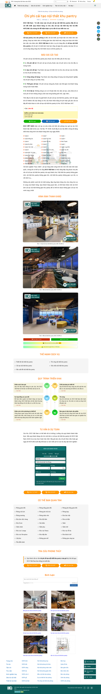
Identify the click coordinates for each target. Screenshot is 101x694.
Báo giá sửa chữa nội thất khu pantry (32, 610)
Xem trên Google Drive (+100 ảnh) (51, 346)
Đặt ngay (33, 121)
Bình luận (44, 19)
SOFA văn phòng (65, 681)
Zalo (98, 31)
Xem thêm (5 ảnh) (36, 339)
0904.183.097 (50, 33)
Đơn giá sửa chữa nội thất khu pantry (60, 610)
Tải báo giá (51, 121)
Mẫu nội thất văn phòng (50, 343)
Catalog (89, 666)
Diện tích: (43, 467)
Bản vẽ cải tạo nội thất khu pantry (59, 655)
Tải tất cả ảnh (64, 339)
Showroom (73, 1)
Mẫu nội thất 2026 (90, 672)
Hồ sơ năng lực (90, 661)
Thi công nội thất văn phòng (45, 681)
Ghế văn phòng (65, 677)
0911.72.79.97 (32, 33)
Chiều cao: (43, 473)
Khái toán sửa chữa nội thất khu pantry (32, 655)
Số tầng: (57, 467)
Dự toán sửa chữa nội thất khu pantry (60, 633)
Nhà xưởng (81, 1)
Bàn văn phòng (65, 674)
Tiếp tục (62, 478)
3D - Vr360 (89, 677)
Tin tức (89, 1)
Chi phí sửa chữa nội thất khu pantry (32, 633)
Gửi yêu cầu (68, 33)
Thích (38, 19)
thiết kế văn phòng (46, 677)
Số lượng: (57, 473)
